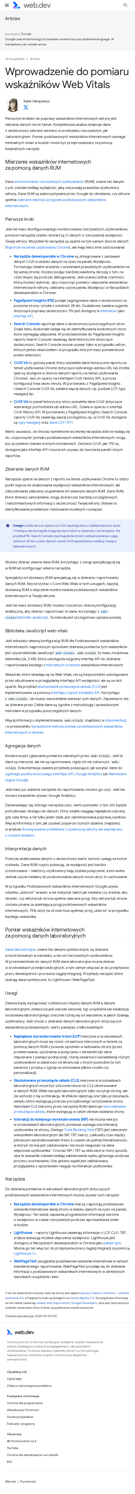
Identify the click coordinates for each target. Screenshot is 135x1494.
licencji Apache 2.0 (82, 1298)
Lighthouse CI (25, 1253)
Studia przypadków (20, 1417)
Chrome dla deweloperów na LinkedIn (33, 1455)
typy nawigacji (29, 422)
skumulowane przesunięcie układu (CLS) (69, 687)
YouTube (12, 1448)
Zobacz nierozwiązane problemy (29, 1386)
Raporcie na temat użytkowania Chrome (37, 247)
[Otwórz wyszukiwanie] (125, 5)
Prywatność (28, 1481)
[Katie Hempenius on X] (25, 108)
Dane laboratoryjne (20, 950)
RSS (9, 1462)
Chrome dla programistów (25, 1403)
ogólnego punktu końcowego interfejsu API (39, 774)
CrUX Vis (21, 363)
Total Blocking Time (79, 1130)
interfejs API (23, 316)
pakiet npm (112, 1243)
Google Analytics (88, 774)
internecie (108, 311)
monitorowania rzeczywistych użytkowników (49, 182)
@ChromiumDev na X (21, 1441)
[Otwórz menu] (7, 5)
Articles (12, 18)
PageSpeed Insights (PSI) (34, 301)
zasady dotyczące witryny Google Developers (66, 1303)
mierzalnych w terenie (63, 665)
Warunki (10, 1481)
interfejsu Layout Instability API (75, 693)
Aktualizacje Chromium (23, 1410)
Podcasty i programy (21, 1424)
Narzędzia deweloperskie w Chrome (44, 256)
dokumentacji (115, 720)
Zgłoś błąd (14, 1379)
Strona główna (15, 59)
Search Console (27, 324)
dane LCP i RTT (61, 422)
